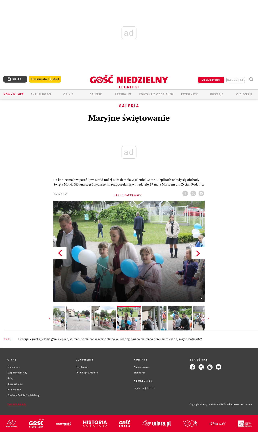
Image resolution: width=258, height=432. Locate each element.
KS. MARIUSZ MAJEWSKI (83, 339)
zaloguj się (236, 80)
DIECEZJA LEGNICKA (29, 339)
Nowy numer (13, 94)
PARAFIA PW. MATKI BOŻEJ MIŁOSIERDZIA (154, 339)
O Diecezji (244, 94)
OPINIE (68, 94)
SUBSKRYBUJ (211, 80)
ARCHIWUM (123, 94)
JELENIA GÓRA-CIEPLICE (55, 339)
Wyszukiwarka (251, 79)
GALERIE (96, 94)
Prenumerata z (45, 79)
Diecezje (216, 94)
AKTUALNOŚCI (41, 94)
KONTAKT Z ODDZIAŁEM (156, 94)
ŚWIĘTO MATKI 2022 (190, 339)
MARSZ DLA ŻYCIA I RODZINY (113, 339)
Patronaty (189, 94)
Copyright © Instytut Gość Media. (206, 404)
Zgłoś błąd (16, 404)
